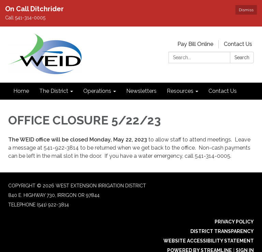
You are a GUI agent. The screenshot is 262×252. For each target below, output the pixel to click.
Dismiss (246, 9)
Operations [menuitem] (97, 91)
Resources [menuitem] (180, 91)
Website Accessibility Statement (208, 240)
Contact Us (238, 44)
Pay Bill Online (195, 44)
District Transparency (222, 231)
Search (241, 57)
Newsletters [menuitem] (141, 91)
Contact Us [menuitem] (222, 91)
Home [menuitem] (21, 91)
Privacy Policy (234, 221)
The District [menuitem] (53, 91)
